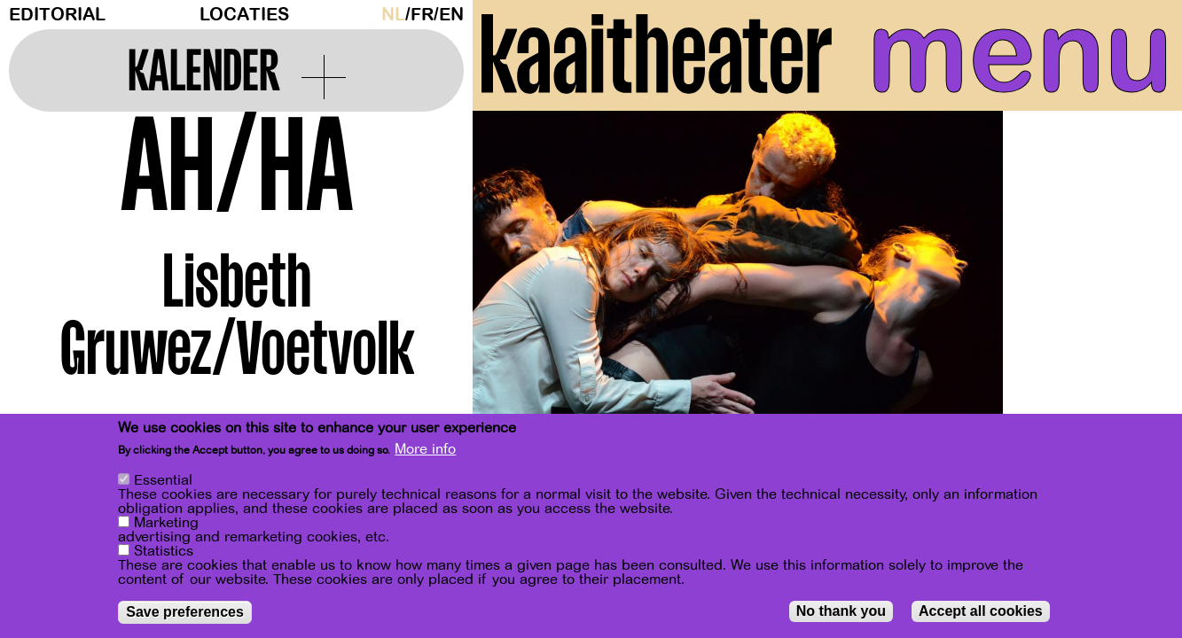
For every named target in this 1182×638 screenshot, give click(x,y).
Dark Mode (368, 14)
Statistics (163, 551)
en (451, 15)
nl (393, 15)
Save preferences (185, 611)
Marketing (166, 523)
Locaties (244, 15)
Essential (163, 480)
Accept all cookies (981, 611)
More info (425, 449)
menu (1019, 53)
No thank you (841, 611)
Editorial (57, 15)
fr (422, 15)
